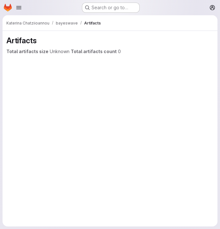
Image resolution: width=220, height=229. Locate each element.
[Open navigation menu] (19, 8)
